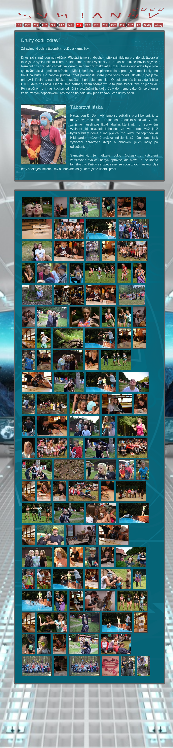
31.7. (130, 25)
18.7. (19, 25)
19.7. (27, 25)
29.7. (113, 25)
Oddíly (147, 25)
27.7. (96, 25)
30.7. (122, 25)
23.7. (62, 25)
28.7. (105, 25)
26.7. (88, 25)
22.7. (53, 25)
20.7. (36, 25)
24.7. (70, 25)
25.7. (79, 25)
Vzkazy (158, 25)
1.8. (139, 25)
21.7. (45, 25)
